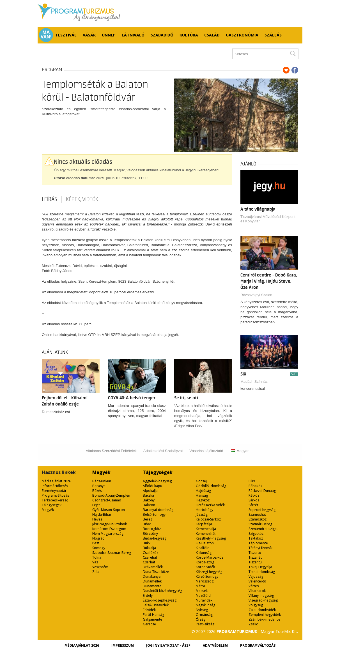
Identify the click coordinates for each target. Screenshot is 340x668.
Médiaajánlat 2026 (56, 481)
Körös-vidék (205, 567)
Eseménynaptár (54, 490)
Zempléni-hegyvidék (265, 614)
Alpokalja (150, 490)
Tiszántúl (256, 562)
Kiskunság (204, 552)
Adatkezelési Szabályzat (163, 451)
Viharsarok (257, 590)
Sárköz (254, 500)
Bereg (147, 519)
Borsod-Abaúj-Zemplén (111, 495)
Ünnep (109, 35)
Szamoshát (257, 514)
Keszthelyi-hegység (211, 538)
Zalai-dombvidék (262, 609)
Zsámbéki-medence (264, 619)
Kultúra (189, 35)
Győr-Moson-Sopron (108, 509)
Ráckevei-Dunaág (262, 490)
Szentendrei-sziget (263, 528)
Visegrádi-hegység (263, 600)
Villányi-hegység (261, 595)
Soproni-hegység (262, 509)
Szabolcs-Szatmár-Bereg (111, 552)
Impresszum (122, 645)
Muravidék (204, 600)
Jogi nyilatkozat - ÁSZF (168, 645)
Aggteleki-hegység (157, 481)
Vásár (89, 35)
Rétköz (254, 495)
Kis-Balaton (205, 543)
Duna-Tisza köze (156, 571)
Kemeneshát (205, 533)
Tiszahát (255, 557)
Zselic (253, 624)
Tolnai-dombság (262, 571)
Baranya (98, 485)
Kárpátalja (204, 524)
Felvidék (149, 609)
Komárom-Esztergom (109, 528)
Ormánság (204, 614)
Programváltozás (55, 495)
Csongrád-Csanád (106, 500)
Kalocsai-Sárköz (208, 519)
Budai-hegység (154, 538)
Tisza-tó (255, 552)
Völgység (256, 605)
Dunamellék (152, 581)
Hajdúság (203, 490)
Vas (95, 562)
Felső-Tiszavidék (156, 605)
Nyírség (202, 609)
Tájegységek (51, 505)
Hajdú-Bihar (101, 514)
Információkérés (55, 485)
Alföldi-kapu (152, 485)
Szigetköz (256, 533)
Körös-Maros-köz (209, 557)
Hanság (202, 495)
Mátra (200, 586)
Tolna (96, 557)
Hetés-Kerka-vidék (210, 505)
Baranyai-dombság (158, 509)
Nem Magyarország (107, 533)
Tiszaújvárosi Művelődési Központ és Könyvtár (267, 219)
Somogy (98, 547)
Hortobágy (204, 509)
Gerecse (149, 624)
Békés (97, 490)
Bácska (148, 495)
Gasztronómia (242, 35)
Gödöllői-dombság (211, 485)
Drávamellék (153, 567)
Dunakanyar (152, 576)
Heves (97, 519)
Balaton (149, 505)
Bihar (147, 524)
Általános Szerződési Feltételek (111, 451)
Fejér (96, 505)
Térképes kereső (55, 500)
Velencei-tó (257, 581)
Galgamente (152, 619)
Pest (95, 543)
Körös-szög (205, 562)
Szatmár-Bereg (260, 524)
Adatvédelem (215, 645)
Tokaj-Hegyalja (260, 567)
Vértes (254, 586)
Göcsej (201, 481)
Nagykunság (205, 605)
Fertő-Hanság (153, 614)
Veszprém (100, 567)
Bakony (149, 500)
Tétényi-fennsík (260, 547)
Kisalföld (203, 547)
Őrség (200, 619)
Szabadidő (162, 35)
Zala (95, 571)
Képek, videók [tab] (82, 199)
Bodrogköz (152, 528)
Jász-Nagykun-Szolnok (109, 524)
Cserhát (149, 562)
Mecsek (202, 590)
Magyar (240, 451)
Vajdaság (256, 576)
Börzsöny (150, 533)
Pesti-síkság (205, 624)
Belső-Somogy (154, 514)
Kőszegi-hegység (209, 571)
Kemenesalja (206, 528)
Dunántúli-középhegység (162, 590)
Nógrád (98, 538)
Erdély (148, 595)
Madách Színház (254, 381)
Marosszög (204, 581)
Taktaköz (256, 538)
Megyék (48, 509)
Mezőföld (203, 595)
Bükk (146, 543)
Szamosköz (258, 519)
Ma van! (46, 34)
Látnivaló (133, 35)
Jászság (202, 514)
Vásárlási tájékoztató (206, 451)
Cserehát (150, 557)
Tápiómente (258, 543)
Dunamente (152, 586)
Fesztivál (66, 35)
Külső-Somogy (207, 576)
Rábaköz (255, 485)
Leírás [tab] (49, 199)
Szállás (273, 35)
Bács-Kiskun (101, 481)
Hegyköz (203, 500)
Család (212, 35)
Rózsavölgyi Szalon (256, 295)
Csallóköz (150, 552)
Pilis (252, 481)
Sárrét (253, 505)
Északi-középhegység (159, 600)
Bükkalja (149, 547)
